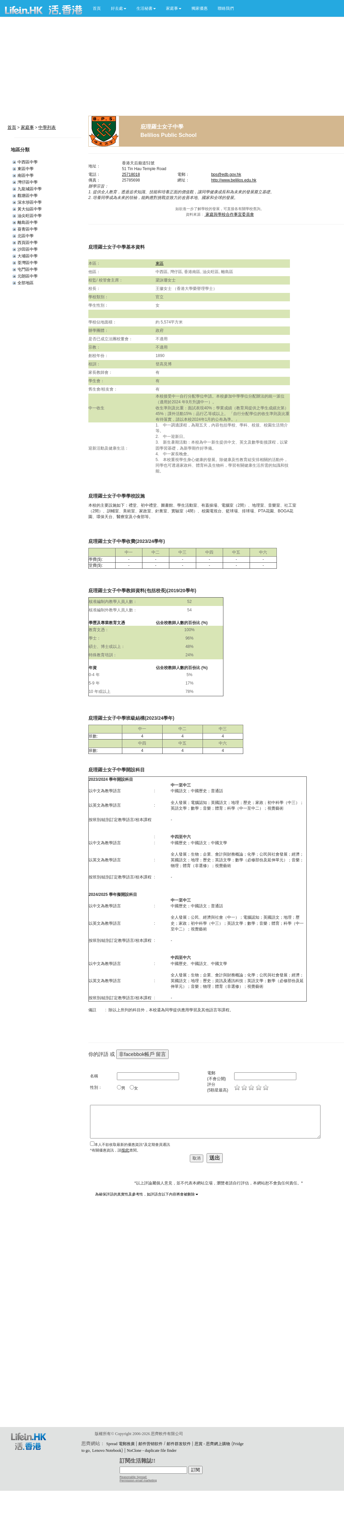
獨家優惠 (199, 8)
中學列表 (47, 127)
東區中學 (25, 168)
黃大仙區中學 (29, 209)
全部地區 (25, 283)
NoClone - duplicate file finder (152, 1450)
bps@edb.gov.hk (226, 174)
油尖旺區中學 (29, 215)
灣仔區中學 (27, 182)
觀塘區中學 (27, 195)
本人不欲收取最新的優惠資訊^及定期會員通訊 (132, 1144)
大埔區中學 (27, 256)
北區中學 (25, 236)
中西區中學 (27, 162)
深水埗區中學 (29, 202)
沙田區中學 (27, 249)
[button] (118, 8)
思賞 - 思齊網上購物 (212, 1443)
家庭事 (27, 127)
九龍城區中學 (29, 189)
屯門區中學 (27, 269)
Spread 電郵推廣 (120, 1443)
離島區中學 (27, 222)
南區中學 (25, 175)
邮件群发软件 (179, 1443)
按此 (125, 1150)
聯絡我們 (226, 8)
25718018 (131, 174)
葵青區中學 (27, 229)
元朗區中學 (27, 276)
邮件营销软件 (150, 1443)
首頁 (97, 8)
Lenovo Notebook (107, 1450)
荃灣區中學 (27, 262)
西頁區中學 (27, 242)
